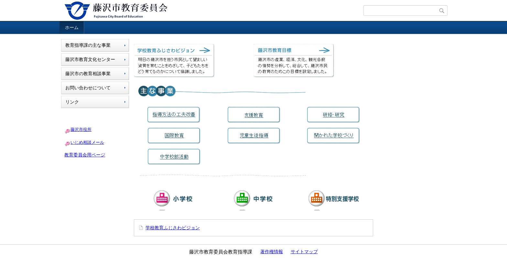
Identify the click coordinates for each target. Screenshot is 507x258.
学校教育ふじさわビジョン (173, 227)
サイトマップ (304, 251)
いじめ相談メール (87, 142)
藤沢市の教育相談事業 (88, 73)
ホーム (72, 27)
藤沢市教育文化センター (90, 59)
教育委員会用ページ (84, 154)
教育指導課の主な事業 (88, 45)
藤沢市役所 (81, 129)
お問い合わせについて (88, 87)
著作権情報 (271, 251)
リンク (72, 101)
